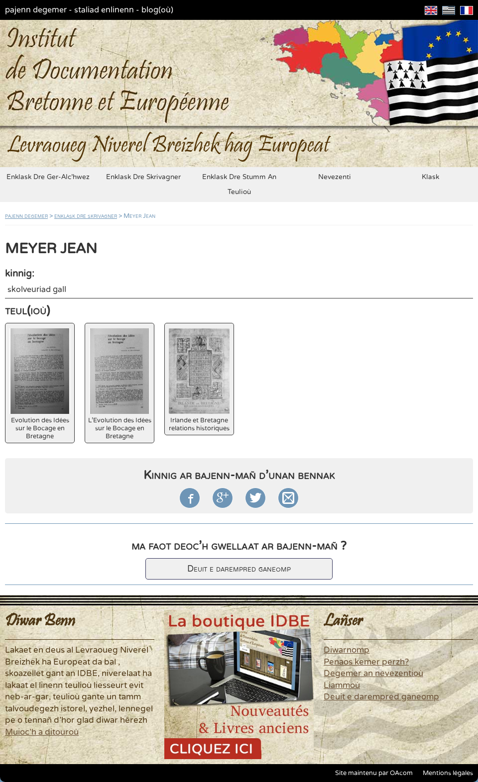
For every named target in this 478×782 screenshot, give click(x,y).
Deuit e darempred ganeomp (239, 569)
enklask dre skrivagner (143, 177)
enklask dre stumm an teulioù (239, 184)
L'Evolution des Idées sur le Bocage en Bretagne (119, 384)
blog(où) (157, 10)
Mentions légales (448, 773)
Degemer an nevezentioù (373, 674)
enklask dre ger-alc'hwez (48, 177)
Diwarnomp (346, 650)
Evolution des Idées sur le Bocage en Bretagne (39, 384)
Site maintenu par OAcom (374, 773)
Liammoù (342, 685)
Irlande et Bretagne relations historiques (199, 380)
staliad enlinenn (104, 10)
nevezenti (334, 177)
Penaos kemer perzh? (366, 662)
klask (430, 177)
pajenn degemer (36, 10)
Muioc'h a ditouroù (42, 732)
